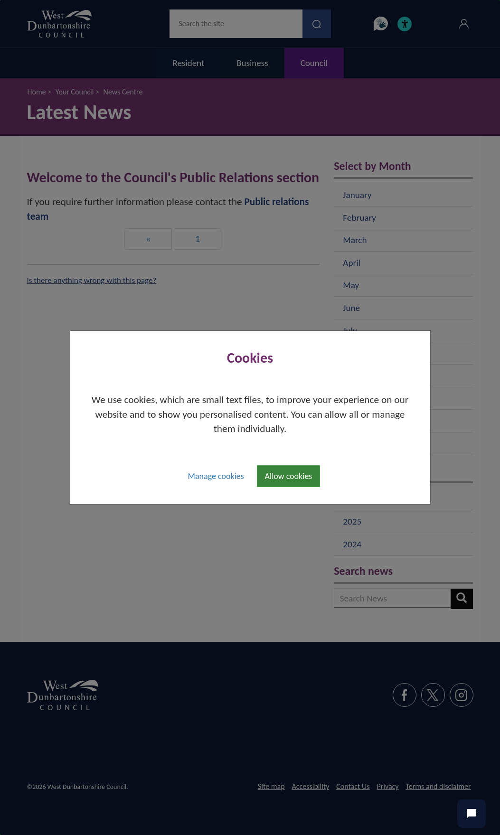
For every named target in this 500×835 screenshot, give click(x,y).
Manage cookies (216, 476)
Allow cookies (288, 476)
